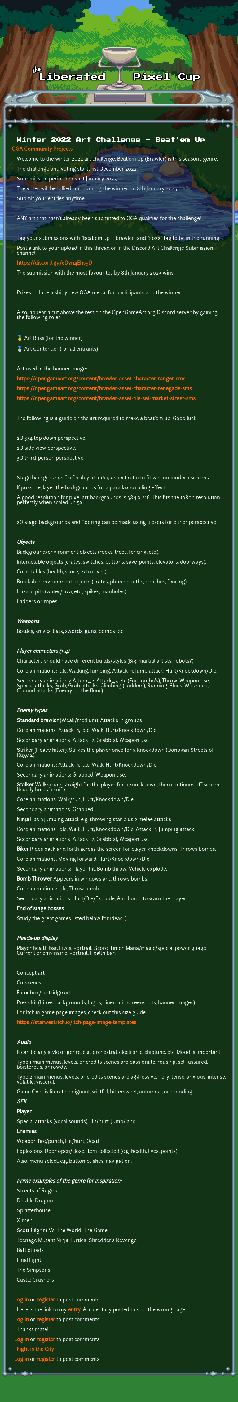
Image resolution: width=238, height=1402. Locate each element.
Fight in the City (35, 1349)
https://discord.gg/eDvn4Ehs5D (54, 263)
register (46, 1300)
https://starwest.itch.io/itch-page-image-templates (76, 1022)
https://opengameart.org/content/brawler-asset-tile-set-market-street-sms (106, 398)
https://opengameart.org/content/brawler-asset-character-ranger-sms (101, 379)
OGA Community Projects (42, 149)
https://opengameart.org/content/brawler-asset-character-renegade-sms (104, 389)
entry (74, 1310)
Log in (21, 1300)
